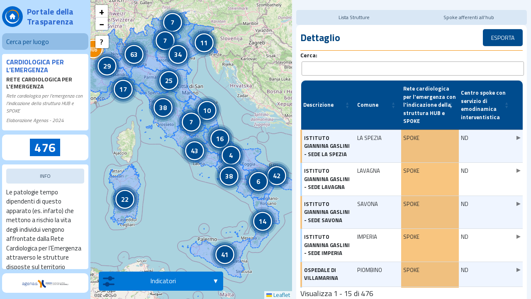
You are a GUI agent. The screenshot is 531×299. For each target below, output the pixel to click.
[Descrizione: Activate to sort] (328, 101)
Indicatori (139, 281)
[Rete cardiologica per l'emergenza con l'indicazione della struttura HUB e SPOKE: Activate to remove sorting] (430, 101)
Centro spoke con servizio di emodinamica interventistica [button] (483, 101)
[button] (93, 49)
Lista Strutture (354, 17)
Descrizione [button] (318, 101)
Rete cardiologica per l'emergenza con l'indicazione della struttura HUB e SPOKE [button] (429, 101)
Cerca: (308, 55)
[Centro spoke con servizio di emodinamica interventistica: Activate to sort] (486, 101)
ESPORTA (502, 37)
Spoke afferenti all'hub (468, 17)
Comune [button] (367, 101)
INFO (45, 176)
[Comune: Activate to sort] (378, 101)
